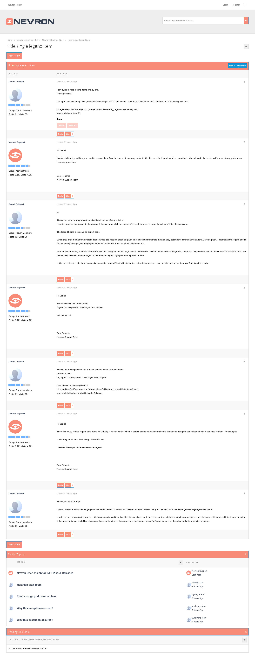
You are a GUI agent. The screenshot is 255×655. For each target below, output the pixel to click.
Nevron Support (199, 571)
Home (9, 40)
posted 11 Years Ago (67, 81)
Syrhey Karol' (198, 594)
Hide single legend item (79, 40)
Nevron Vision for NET (27, 40)
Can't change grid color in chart (36, 596)
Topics (21, 562)
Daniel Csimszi (16, 81)
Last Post (192, 562)
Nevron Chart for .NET (53, 40)
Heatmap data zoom (29, 584)
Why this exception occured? (35, 608)
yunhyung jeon (199, 606)
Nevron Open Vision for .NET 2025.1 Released (45, 573)
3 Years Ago (197, 586)
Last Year (196, 575)
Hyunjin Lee (197, 582)
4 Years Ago (197, 610)
